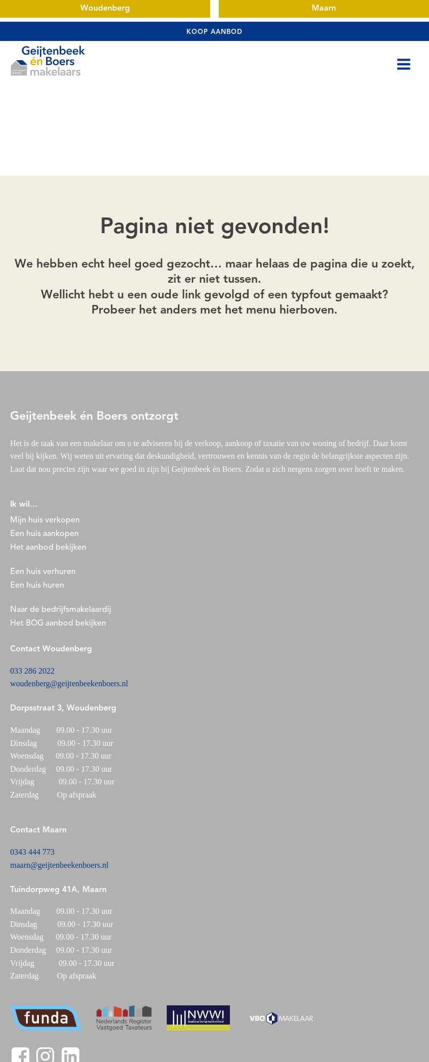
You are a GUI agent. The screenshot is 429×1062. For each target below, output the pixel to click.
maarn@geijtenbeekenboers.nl (59, 865)
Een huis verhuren (44, 572)
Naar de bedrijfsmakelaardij (60, 610)
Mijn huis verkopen (45, 520)
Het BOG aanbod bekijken (58, 624)
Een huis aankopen (44, 534)
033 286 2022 (32, 671)
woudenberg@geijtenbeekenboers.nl (69, 683)
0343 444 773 (32, 852)
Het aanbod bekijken (48, 548)
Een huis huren (37, 586)
